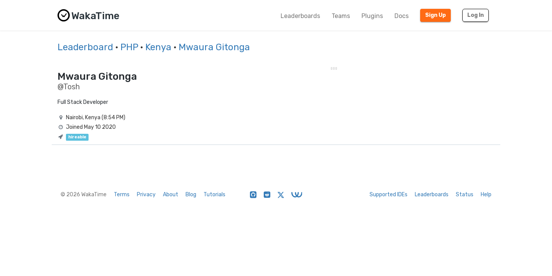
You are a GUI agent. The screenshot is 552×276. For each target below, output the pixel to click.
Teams (341, 16)
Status (464, 194)
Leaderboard (85, 47)
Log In (475, 15)
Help (486, 194)
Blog (191, 194)
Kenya (158, 47)
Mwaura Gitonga (214, 47)
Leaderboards (300, 16)
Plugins (372, 16)
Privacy (146, 194)
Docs (401, 16)
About (170, 194)
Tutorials (214, 194)
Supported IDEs (388, 194)
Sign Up (435, 15)
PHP (129, 47)
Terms (122, 194)
